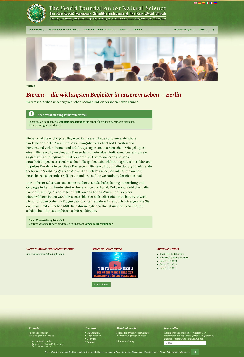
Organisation (93, 332)
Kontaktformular (43, 341)
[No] (240, 352)
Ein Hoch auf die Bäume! (174, 257)
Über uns (91, 338)
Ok (195, 351)
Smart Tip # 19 (168, 260)
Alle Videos (101, 284)
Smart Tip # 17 (168, 267)
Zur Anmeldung (126, 341)
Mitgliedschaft (94, 335)
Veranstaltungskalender (71, 121)
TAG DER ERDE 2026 (172, 253)
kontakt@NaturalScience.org (49, 344)
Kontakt (91, 342)
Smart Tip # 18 (168, 264)
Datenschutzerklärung (176, 352)
